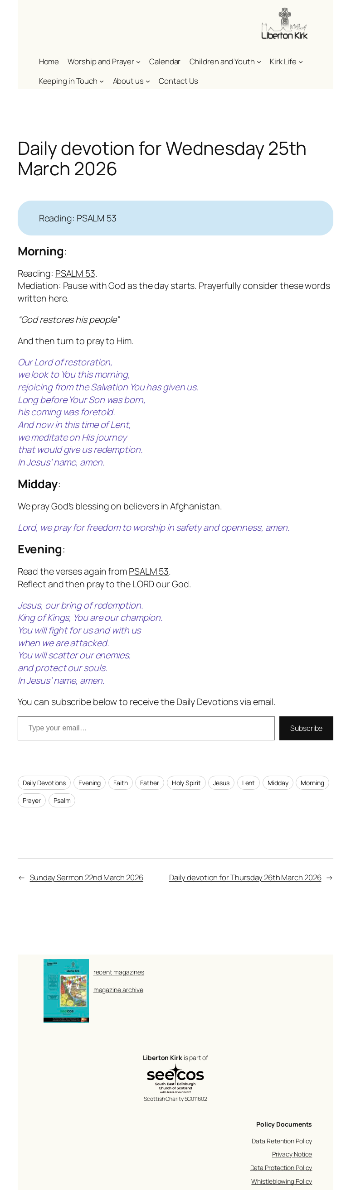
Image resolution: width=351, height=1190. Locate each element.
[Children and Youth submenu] (259, 61)
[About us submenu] (148, 81)
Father (149, 782)
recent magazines (118, 972)
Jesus (221, 782)
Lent (248, 782)
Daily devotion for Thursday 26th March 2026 (245, 877)
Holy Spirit (186, 782)
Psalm (62, 800)
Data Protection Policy (281, 1167)
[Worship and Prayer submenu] (138, 61)
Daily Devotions (44, 782)
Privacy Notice (292, 1154)
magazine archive (118, 989)
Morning (312, 782)
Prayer (32, 800)
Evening (89, 782)
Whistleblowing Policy (281, 1181)
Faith (120, 782)
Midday (278, 782)
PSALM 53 (75, 273)
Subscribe (306, 728)
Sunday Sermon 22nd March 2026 (86, 877)
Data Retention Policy (282, 1141)
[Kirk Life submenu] (300, 61)
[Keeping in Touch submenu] (101, 81)
